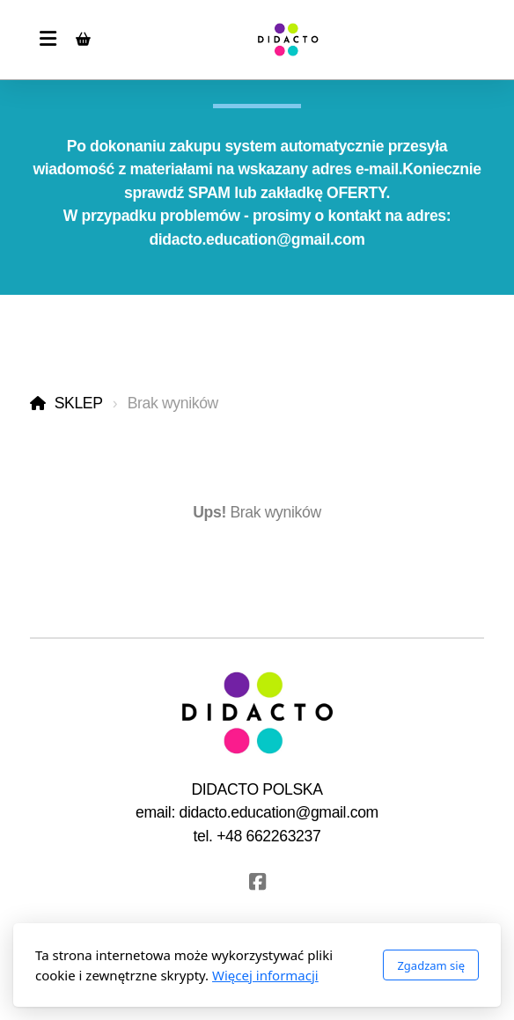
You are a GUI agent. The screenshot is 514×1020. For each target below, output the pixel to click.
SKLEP (79, 403)
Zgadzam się (431, 965)
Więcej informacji (265, 975)
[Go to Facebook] (257, 882)
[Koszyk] (82, 40)
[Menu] (47, 40)
